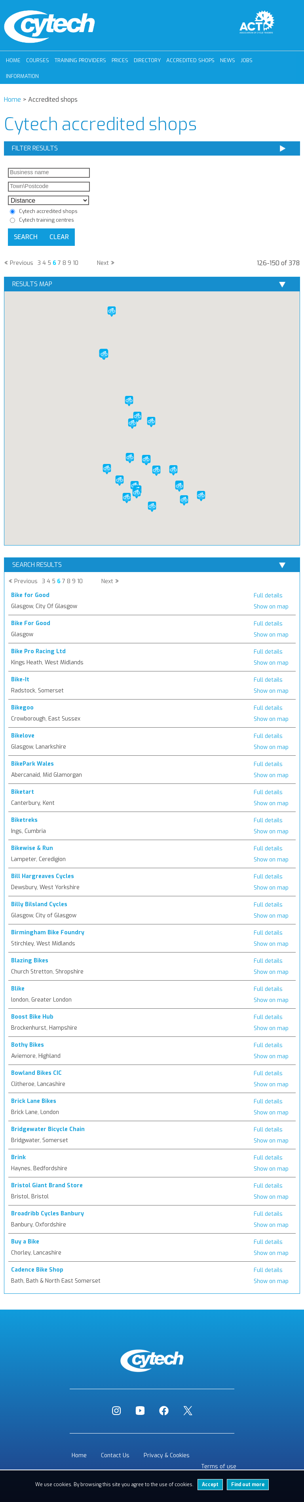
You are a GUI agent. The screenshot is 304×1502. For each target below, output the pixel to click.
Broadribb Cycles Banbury (47, 1213)
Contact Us (115, 1455)
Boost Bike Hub (32, 1017)
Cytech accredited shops (48, 211)
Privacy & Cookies (167, 1455)
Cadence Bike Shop (37, 1270)
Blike (18, 988)
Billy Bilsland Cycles (39, 904)
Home (13, 60)
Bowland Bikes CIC (36, 1073)
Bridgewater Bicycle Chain (48, 1129)
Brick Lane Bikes (33, 1101)
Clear (59, 237)
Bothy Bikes (27, 1045)
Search (26, 237)
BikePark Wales (32, 764)
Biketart (22, 792)
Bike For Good (30, 623)
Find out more (247, 1484)
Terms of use (218, 1466)
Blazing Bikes (29, 960)
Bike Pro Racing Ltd (38, 651)
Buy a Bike (25, 1241)
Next (103, 263)
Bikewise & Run (32, 848)
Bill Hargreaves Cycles (42, 876)
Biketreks (24, 820)
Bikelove (22, 736)
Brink (18, 1157)
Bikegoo (22, 707)
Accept (210, 1484)
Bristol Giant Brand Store (47, 1185)
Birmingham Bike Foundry (47, 932)
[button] (136, 493)
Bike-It (20, 679)
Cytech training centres (46, 220)
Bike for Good (30, 595)
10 (75, 263)
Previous (21, 263)
